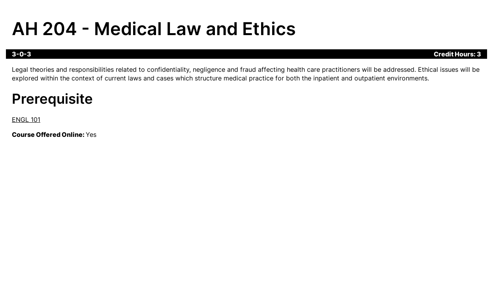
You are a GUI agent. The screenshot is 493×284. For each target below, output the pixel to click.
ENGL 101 (26, 119)
